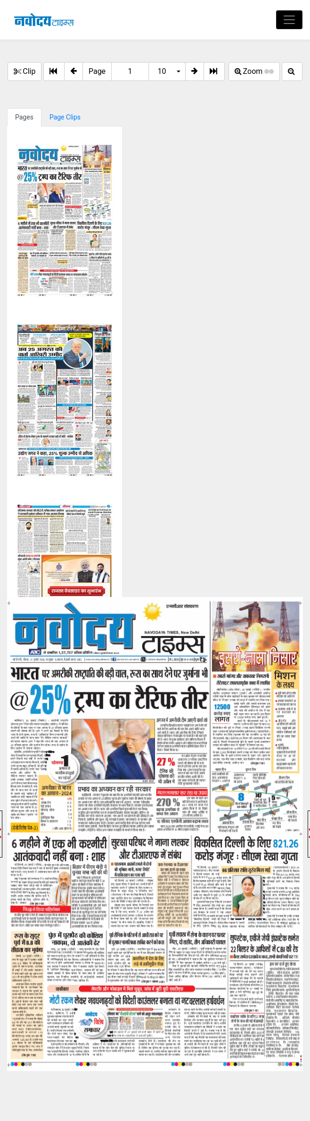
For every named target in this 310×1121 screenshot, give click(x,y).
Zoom (254, 71)
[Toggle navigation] (289, 19)
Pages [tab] (24, 117)
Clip (24, 71)
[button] (73, 71)
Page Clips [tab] (65, 117)
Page (97, 71)
